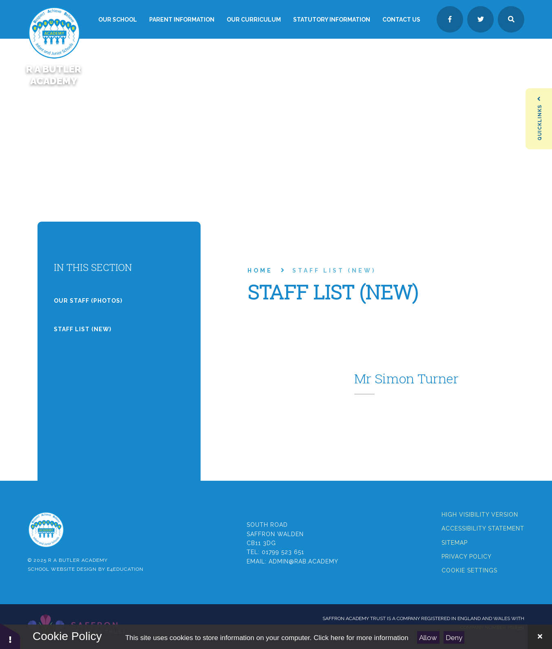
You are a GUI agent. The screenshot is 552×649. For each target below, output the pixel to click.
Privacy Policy (467, 556)
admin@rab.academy (303, 561)
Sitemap (455, 542)
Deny (454, 638)
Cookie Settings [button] (469, 570)
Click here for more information (361, 638)
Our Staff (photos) (88, 300)
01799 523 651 (283, 552)
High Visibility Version (480, 514)
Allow (428, 638)
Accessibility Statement (483, 528)
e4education (125, 569)
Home (260, 270)
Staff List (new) (334, 270)
